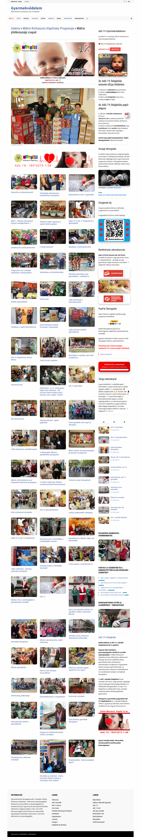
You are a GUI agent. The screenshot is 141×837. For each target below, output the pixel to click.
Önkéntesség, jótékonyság (20, 696)
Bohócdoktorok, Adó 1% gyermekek (81, 195)
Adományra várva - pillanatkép (117, 488)
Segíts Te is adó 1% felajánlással (23, 538)
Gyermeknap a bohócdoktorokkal (51, 272)
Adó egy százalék (98, 811)
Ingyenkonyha (56, 816)
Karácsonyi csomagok (76, 696)
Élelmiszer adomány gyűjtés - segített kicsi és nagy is (79, 669)
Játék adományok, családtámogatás (24, 449)
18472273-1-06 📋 (53, 80)
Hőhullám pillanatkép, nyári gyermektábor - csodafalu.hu (79, 275)
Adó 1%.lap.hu (56, 805)
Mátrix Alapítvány (106, 354)
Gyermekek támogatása (19, 642)
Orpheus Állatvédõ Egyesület (102, 802)
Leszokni (55, 819)
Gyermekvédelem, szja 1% (119, 467)
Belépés (27, 1)
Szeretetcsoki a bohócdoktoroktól (23, 248)
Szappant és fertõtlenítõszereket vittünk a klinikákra (51, 733)
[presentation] (103, 422)
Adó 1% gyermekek (75, 386)
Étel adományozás (17, 419)
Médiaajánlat (32, 834)
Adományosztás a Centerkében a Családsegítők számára (51, 540)
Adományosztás (17, 385)
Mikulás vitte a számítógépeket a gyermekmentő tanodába (23, 601)
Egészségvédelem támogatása (116, 448)
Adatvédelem (23, 834)
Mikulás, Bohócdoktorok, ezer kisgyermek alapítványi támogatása (24, 481)
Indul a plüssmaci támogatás (21, 512)
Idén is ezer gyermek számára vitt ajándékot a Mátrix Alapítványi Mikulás (81, 611)
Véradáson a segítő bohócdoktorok (23, 327)
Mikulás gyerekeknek (18, 667)
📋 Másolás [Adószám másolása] (115, 49)
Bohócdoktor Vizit (98, 814)
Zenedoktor (55, 814)
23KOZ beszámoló (98, 822)
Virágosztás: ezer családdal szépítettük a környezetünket (21, 271)
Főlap (19, 18)
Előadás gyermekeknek (19, 302)
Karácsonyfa (44, 299)
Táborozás (55, 800)
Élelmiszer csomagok (117, 497)
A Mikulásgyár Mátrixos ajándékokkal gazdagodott (49, 453)
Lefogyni (54, 822)
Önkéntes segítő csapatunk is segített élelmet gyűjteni (50, 223)
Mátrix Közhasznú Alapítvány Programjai (48, 28)
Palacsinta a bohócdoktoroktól (22, 192)
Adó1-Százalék (56, 802)
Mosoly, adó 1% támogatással (120, 457)
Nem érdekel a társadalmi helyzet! (115, 595)
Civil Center (55, 808)
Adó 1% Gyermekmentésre (119, 437)
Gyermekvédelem (26, 8)
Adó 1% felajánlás (107, 637)
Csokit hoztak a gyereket (48, 360)
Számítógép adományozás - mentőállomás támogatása (50, 194)
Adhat (59, 18)
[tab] (103, 422)
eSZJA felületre (111, 92)
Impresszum (14, 834)
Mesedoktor (79, 18)
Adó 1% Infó (96, 808)
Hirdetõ (51, 18)
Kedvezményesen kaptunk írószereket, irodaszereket (49, 326)
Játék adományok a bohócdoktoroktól (76, 301)
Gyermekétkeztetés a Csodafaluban (52, 697)
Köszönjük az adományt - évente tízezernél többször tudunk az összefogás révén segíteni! (51, 778)
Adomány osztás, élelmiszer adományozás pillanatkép (79, 637)
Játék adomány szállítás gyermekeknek (77, 331)
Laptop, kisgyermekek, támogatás (81, 512)
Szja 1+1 (95, 805)
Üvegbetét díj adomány (59, 825)
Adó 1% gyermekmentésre (49, 510)
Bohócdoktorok (97, 816)
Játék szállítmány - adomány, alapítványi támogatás (21, 570)
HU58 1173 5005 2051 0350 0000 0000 (112, 195)
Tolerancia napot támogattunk (79, 480)
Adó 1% (11, 18)
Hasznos (35, 18)
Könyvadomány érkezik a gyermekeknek (20, 723)
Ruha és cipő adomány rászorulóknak (48, 672)
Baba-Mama (97, 800)
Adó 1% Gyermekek (117, 427)
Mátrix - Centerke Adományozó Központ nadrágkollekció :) (22, 222)
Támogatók (68, 18)
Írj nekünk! (109, 411)
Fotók (43, 18)
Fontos (26, 18)
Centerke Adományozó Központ (62, 811)
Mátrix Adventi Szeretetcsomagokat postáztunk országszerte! (81, 451)
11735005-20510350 (113, 188)
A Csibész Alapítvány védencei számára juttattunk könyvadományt (52, 483)
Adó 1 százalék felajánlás (119, 517)
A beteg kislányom (46, 247)
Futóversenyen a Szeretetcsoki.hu (81, 564)
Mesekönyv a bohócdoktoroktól (80, 247)
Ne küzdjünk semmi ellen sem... (114, 592)
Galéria (15, 28)
